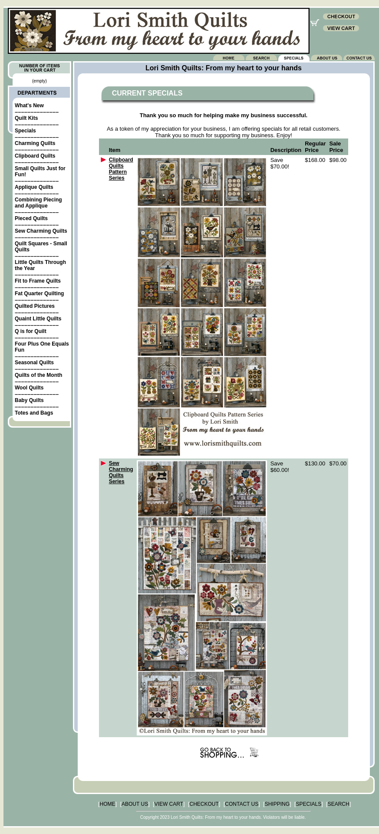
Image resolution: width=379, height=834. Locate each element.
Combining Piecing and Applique (38, 203)
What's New (29, 105)
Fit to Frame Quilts (38, 281)
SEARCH (338, 804)
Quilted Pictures (35, 306)
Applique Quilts (34, 187)
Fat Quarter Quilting (39, 293)
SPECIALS (308, 804)
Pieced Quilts (31, 218)
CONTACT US (241, 804)
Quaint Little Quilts (38, 319)
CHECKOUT (204, 804)
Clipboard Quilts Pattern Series (121, 169)
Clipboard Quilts (35, 156)
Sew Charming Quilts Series (121, 472)
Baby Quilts (29, 400)
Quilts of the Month (38, 375)
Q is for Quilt (30, 331)
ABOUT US (135, 804)
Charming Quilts (35, 143)
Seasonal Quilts (34, 362)
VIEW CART (169, 804)
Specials (25, 131)
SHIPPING (277, 804)
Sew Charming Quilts (41, 231)
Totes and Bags (34, 413)
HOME (107, 804)
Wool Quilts (29, 388)
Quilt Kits (26, 118)
